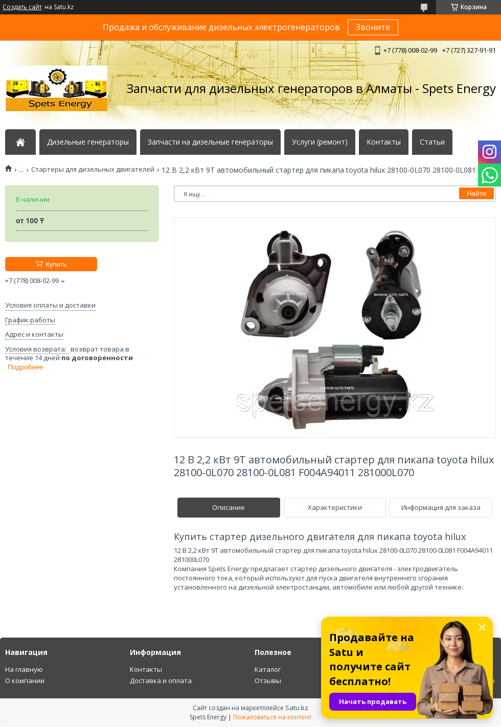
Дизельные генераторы (88, 142)
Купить (55, 264)
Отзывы (268, 680)
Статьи (432, 142)
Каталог (268, 669)
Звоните (373, 27)
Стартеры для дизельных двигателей (92, 169)
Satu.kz (296, 707)
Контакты (384, 142)
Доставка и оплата (161, 680)
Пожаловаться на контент (272, 717)
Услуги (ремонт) (320, 142)
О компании (24, 680)
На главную (24, 669)
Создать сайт (22, 7)
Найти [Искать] (476, 193)
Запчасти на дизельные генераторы (210, 142)
